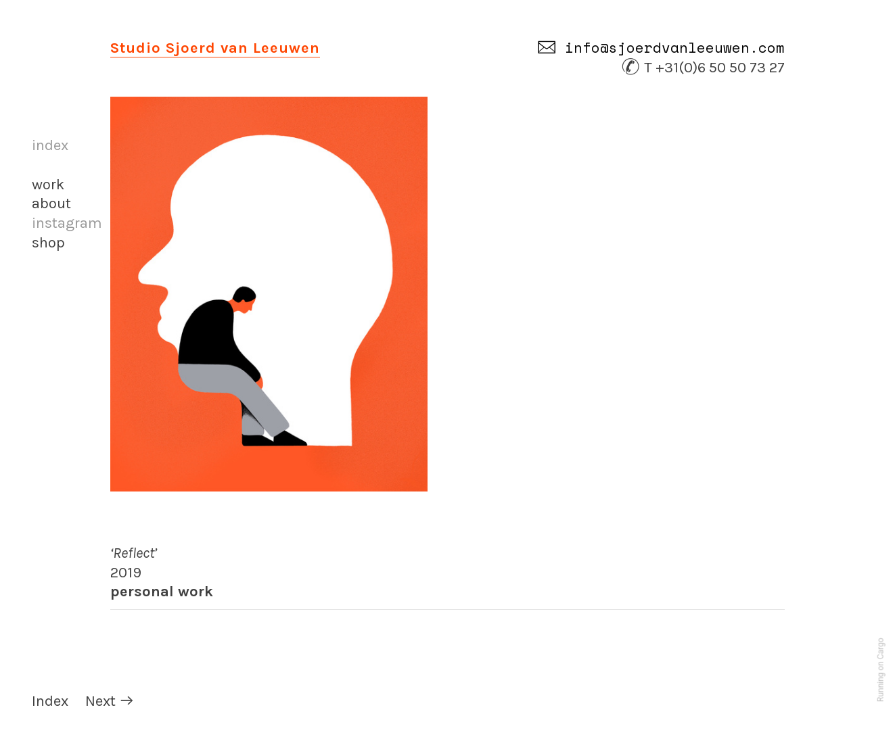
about (51, 203)
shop (48, 242)
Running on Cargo (881, 670)
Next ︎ (110, 701)
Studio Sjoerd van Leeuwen (215, 48)
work (48, 184)
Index (50, 701)
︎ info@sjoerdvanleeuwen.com (661, 47)
